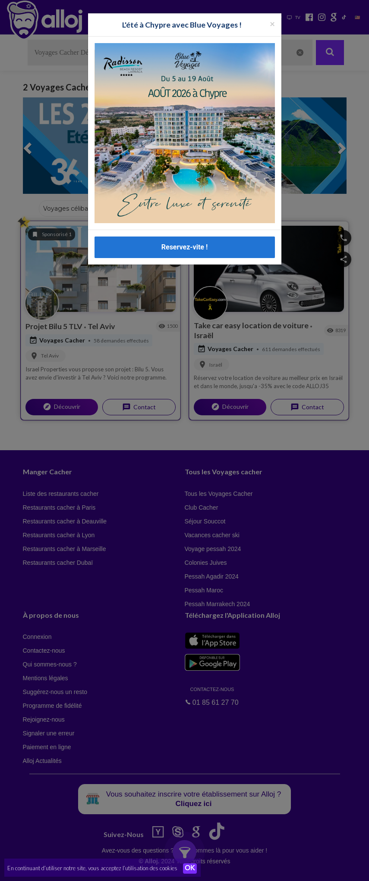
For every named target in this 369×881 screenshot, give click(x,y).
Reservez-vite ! (184, 247)
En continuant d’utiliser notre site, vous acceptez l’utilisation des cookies (92, 868)
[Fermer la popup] (272, 23)
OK (190, 868)
